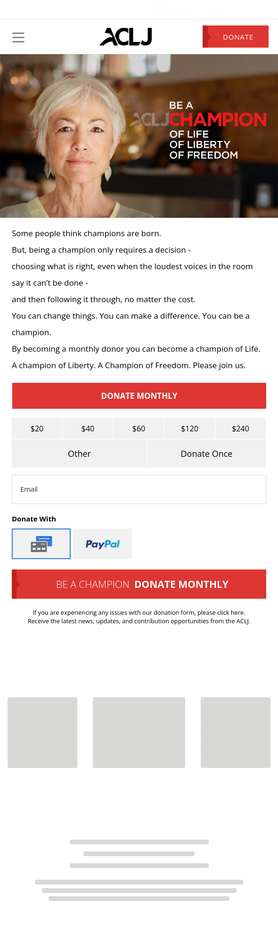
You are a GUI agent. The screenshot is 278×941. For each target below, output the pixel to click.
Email (29, 489)
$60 (138, 428)
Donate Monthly (139, 395)
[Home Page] (125, 36)
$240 (240, 428)
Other (79, 453)
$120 (189, 428)
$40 (88, 428)
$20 (37, 428)
